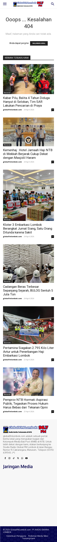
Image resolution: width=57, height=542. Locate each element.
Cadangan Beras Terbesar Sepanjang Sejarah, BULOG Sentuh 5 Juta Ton (28, 290)
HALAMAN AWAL (38, 43)
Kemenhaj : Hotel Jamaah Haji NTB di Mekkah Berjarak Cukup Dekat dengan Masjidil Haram (27, 154)
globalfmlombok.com (12, 109)
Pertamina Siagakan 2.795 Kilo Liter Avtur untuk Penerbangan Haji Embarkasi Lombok (28, 351)
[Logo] (28, 4)
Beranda (7, 93)
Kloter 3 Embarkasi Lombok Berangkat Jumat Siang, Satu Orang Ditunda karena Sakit (27, 228)
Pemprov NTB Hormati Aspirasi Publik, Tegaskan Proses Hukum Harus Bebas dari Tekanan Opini (25, 403)
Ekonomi (7, 343)
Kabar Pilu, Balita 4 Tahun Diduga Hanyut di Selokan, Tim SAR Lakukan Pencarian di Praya (26, 101)
